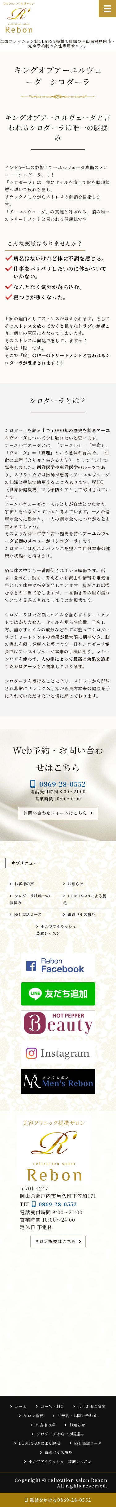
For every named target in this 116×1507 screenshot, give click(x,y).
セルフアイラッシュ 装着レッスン (58, 930)
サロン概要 (33, 1415)
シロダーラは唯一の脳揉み (30, 899)
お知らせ (75, 884)
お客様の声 (24, 884)
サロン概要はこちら (55, 1241)
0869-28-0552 (62, 784)
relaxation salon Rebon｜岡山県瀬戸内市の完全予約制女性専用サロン (21, 17)
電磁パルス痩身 (83, 914)
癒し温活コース (28, 914)
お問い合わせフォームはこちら (55, 813)
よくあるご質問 (92, 1406)
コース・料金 (52, 1406)
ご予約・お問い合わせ (77, 1415)
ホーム (21, 1406)
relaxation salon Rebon (77, 1480)
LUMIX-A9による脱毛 (84, 899)
